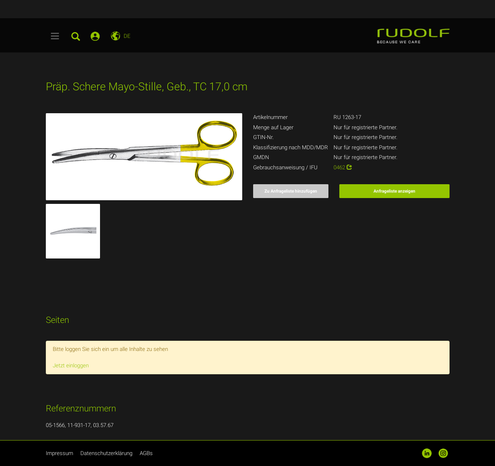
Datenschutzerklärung (106, 453)
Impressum (59, 453)
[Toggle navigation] (55, 36)
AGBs (146, 453)
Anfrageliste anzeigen (394, 191)
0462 (343, 167)
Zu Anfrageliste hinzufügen (290, 191)
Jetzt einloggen (71, 365)
